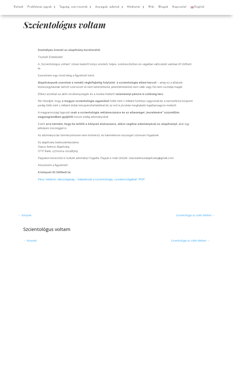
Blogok (163, 7)
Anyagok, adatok (107, 7)
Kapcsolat (179, 7)
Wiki (151, 7)
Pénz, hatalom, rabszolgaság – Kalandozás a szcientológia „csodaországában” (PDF (91, 179)
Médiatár (134, 7)
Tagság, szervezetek (73, 7)
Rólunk (18, 7)
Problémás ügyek (39, 7)
